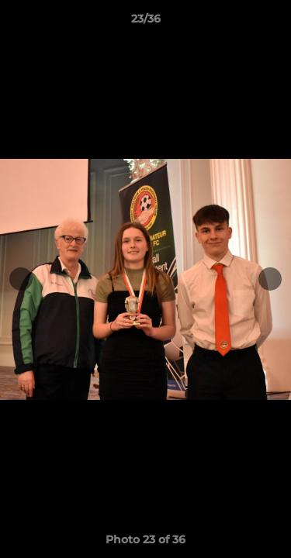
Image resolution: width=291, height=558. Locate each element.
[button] (272, 22)
